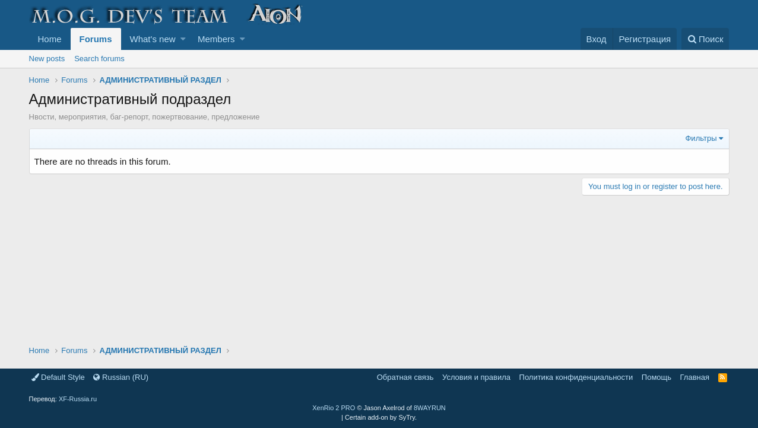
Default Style (58, 377)
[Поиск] (705, 39)
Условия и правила (476, 377)
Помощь (656, 377)
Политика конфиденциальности (576, 377)
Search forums (99, 58)
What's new (153, 39)
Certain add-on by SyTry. (381, 417)
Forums (96, 39)
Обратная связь (405, 377)
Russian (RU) (120, 377)
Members (216, 39)
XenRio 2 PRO (333, 407)
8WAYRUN (430, 407)
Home (50, 39)
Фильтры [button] (700, 138)
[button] (183, 39)
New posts (47, 58)
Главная (694, 377)
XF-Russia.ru (78, 398)
